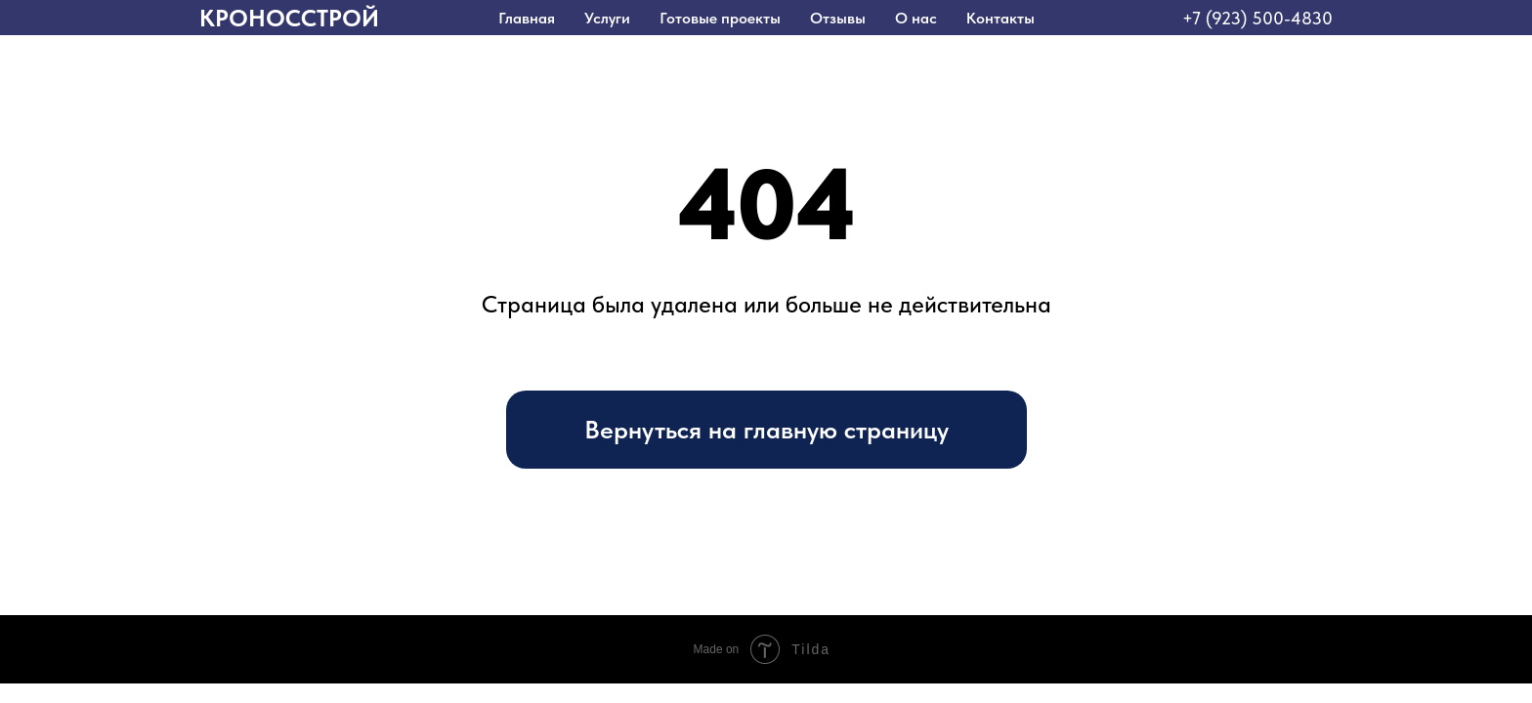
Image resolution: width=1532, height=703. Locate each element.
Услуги (607, 18)
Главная (526, 18)
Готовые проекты (720, 18)
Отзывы (838, 18)
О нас (916, 18)
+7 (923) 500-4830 (1257, 18)
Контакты (1000, 18)
